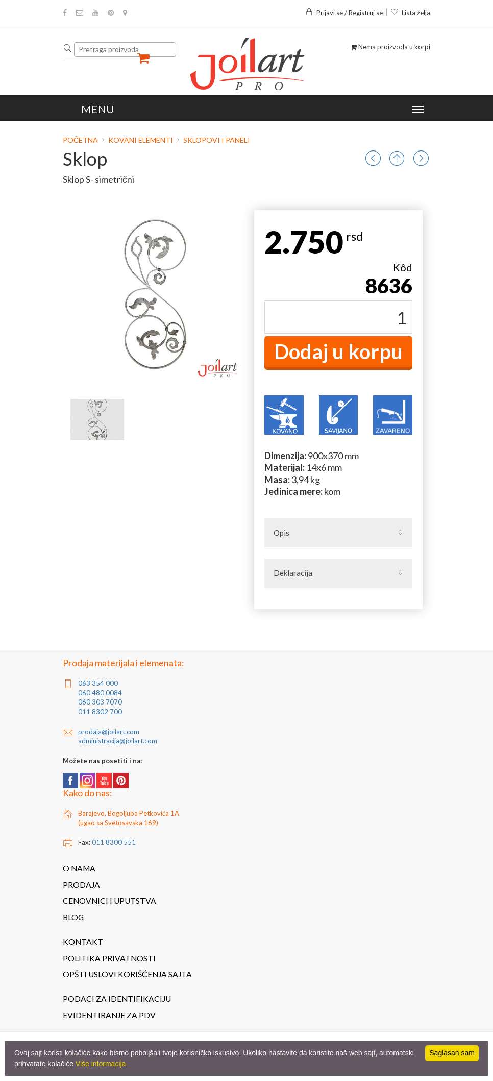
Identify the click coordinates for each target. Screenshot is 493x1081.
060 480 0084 (100, 693)
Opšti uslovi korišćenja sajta (127, 974)
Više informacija (101, 1064)
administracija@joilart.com (117, 741)
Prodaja (81, 884)
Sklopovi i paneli (216, 140)
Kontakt (83, 941)
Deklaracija (293, 572)
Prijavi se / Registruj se (344, 13)
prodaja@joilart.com (108, 731)
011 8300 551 (114, 842)
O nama (79, 868)
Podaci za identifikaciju (117, 998)
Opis (281, 532)
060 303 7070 (100, 702)
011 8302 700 (100, 712)
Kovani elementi (140, 140)
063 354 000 (98, 683)
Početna (81, 140)
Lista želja (410, 13)
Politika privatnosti (109, 958)
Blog (73, 917)
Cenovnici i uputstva (109, 901)
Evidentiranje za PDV (109, 1015)
